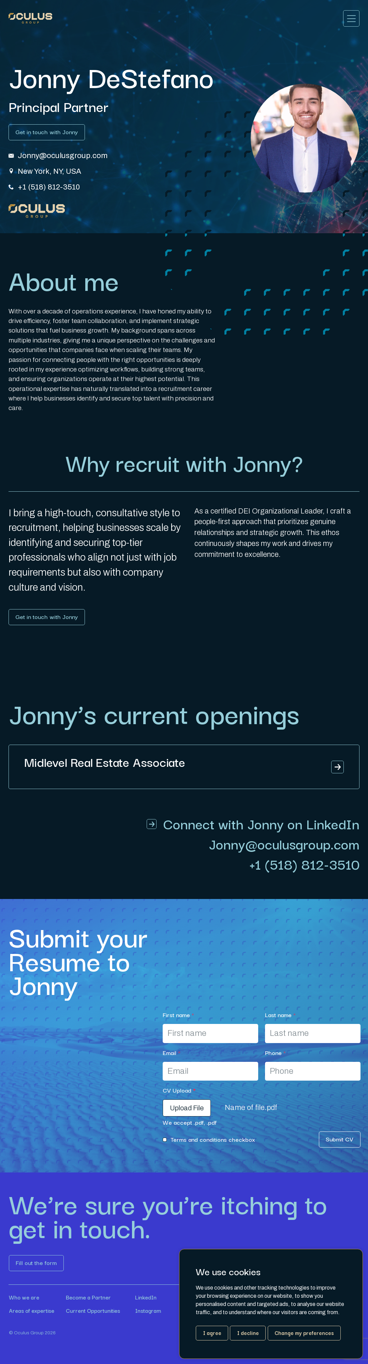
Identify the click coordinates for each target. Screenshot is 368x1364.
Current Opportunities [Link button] (93, 1310)
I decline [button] (248, 1332)
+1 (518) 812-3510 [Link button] (304, 863)
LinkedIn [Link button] (146, 1297)
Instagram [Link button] (148, 1310)
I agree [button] (212, 1332)
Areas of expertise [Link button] (31, 1310)
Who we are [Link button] (24, 1297)
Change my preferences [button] (304, 1332)
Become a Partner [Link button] (88, 1297)
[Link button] (47, 132)
